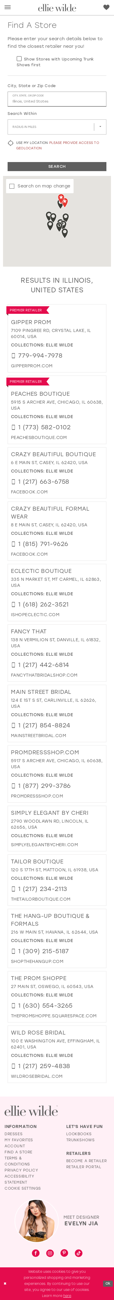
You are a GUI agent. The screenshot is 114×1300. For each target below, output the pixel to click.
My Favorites (19, 1140)
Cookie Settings (23, 1188)
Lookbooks (79, 1134)
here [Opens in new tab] (67, 1296)
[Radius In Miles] (57, 127)
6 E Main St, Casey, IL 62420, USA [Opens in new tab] (49, 462)
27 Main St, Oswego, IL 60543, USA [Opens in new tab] (52, 986)
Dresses (13, 1134)
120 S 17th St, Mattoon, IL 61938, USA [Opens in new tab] (54, 870)
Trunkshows (80, 1140)
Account (15, 1146)
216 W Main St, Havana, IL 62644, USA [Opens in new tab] (54, 932)
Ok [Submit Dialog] (108, 1283)
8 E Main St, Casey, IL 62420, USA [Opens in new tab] (49, 525)
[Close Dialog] (5, 1283)
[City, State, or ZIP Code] (57, 99)
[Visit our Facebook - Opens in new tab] (36, 1253)
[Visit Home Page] (57, 7)
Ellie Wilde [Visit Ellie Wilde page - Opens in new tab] (59, 345)
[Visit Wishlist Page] (106, 7)
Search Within (22, 114)
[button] (8, 7)
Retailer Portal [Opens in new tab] (84, 1167)
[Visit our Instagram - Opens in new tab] (50, 1253)
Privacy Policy (21, 1170)
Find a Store (19, 1152)
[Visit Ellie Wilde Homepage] (31, 1111)
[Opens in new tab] (32, 366)
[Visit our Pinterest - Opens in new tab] (64, 1253)
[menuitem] (8, 7)
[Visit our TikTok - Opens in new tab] (78, 1253)
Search (57, 166)
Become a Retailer (86, 1161)
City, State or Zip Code (32, 86)
